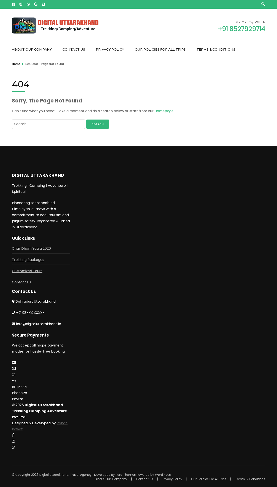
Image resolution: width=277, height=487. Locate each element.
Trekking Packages (28, 259)
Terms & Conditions (215, 49)
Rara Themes (126, 475)
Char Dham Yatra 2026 (31, 248)
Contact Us (74, 49)
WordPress (163, 475)
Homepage (164, 111)
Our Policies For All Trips (160, 49)
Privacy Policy (110, 49)
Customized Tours (27, 270)
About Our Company (32, 49)
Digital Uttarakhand (53, 475)
